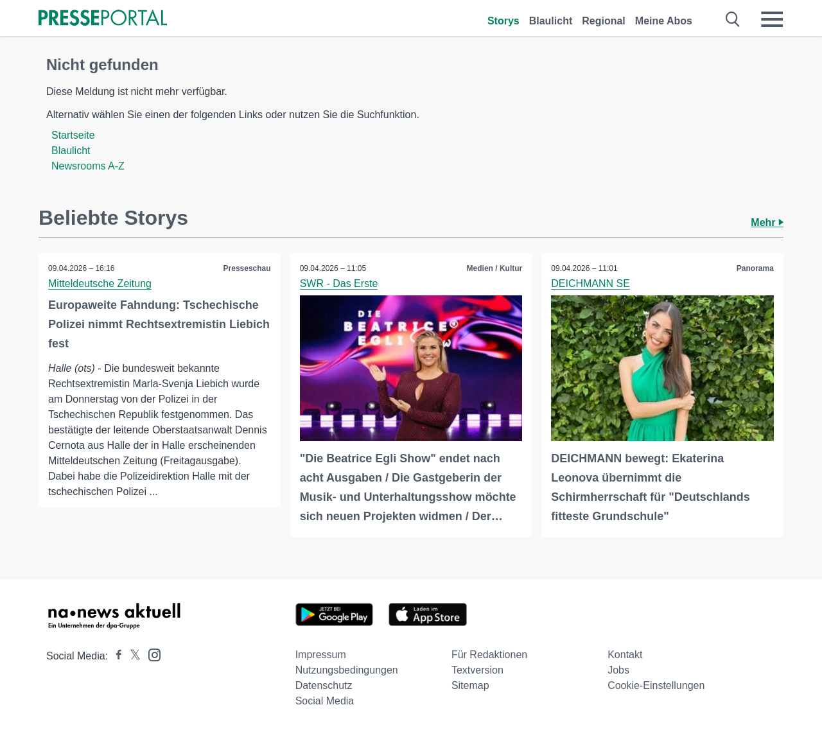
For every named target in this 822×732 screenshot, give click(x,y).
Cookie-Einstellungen (656, 685)
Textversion (477, 670)
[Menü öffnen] (771, 19)
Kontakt (625, 654)
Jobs (618, 670)
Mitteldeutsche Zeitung (100, 283)
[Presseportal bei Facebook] (115, 655)
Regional (603, 20)
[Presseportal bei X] (131, 655)
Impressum (320, 654)
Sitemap (470, 685)
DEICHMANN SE (590, 283)
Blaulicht (551, 20)
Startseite (73, 135)
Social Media (324, 700)
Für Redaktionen (489, 654)
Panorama (755, 268)
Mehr (767, 222)
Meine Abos (663, 20)
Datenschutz (324, 685)
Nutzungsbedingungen (346, 670)
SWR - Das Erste (339, 283)
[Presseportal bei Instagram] (151, 654)
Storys (503, 20)
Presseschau (247, 268)
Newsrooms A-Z (88, 166)
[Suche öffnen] (733, 19)
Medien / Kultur (495, 268)
